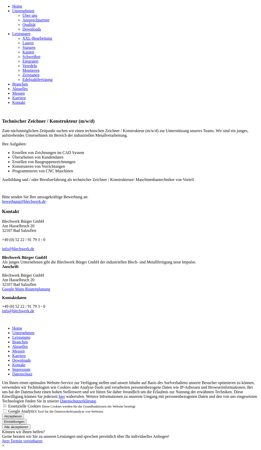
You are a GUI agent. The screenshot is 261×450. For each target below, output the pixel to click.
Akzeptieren (13, 416)
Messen (18, 93)
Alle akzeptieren (16, 427)
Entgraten (30, 61)
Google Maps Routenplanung (26, 289)
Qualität (29, 24)
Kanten (28, 52)
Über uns (29, 15)
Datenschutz (22, 374)
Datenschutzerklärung (78, 401)
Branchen (20, 84)
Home (17, 6)
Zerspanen (31, 75)
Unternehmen (23, 11)
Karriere (19, 98)
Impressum (21, 369)
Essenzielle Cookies (24, 406)
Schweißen (31, 56)
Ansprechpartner (36, 20)
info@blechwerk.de (18, 249)
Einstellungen (14, 422)
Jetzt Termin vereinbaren (22, 441)
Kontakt (18, 102)
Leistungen (21, 34)
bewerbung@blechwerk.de (24, 201)
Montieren (31, 70)
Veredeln (29, 66)
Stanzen (28, 47)
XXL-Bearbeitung (37, 38)
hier (62, 396)
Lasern (28, 43)
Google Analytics (22, 411)
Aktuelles (20, 89)
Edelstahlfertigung (37, 79)
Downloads (31, 29)
